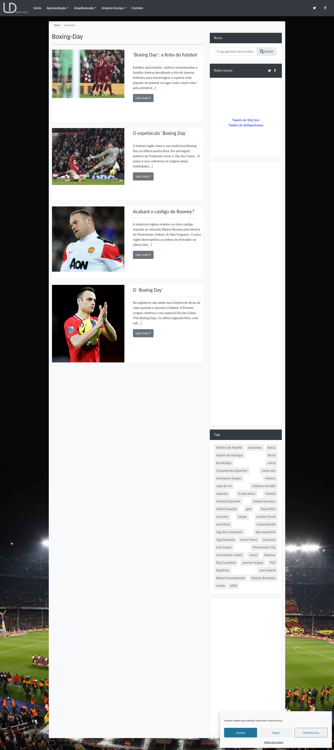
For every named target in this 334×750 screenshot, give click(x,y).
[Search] (235, 52)
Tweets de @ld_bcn (245, 120)
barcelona (255, 448)
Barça (271, 448)
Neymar (270, 555)
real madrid (267, 570)
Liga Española (225, 540)
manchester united (229, 555)
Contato (137, 8)
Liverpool (269, 540)
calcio (271, 463)
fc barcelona (246, 494)
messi (253, 555)
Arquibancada (84, 8)
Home (57, 25)
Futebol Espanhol (228, 501)
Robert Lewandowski (230, 578)
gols (249, 509)
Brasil (271, 455)
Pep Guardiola (226, 563)
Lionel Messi (248, 540)
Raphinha (222, 570)
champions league (228, 478)
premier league (252, 563)
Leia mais (143, 97)
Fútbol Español (226, 509)
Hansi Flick (268, 509)
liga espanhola (265, 532)
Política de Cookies (274, 742)
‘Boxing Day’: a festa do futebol (165, 55)
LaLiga (242, 517)
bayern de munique (229, 455)
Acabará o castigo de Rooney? (164, 211)
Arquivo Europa (113, 8)
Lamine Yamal (265, 517)
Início (37, 8)
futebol (270, 494)
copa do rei (224, 486)
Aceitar (240, 733)
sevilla (220, 586)
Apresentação (56, 8)
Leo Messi (223, 524)
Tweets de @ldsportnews (245, 125)
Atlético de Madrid (229, 448)
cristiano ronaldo (263, 486)
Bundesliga (223, 463)
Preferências (311, 733)
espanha (222, 494)
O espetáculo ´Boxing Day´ (160, 133)
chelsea (270, 478)
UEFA (233, 586)
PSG (272, 563)
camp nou (268, 471)
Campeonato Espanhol (231, 471)
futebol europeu (264, 501)
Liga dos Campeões (229, 532)
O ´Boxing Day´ (148, 290)
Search (266, 51)
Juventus (222, 517)
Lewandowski (266, 524)
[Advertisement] (246, 230)
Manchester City (264, 547)
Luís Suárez (224, 547)
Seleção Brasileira (263, 578)
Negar (276, 733)
